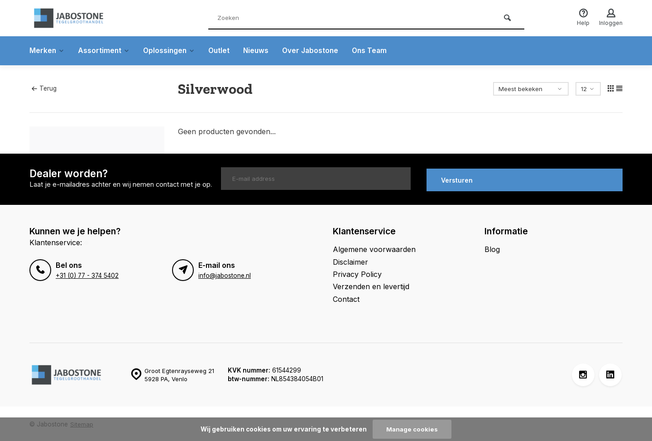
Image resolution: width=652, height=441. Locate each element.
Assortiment (105, 50)
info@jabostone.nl (224, 273)
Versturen (457, 179)
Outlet (223, 50)
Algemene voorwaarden (374, 247)
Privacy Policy (357, 272)
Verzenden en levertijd (371, 285)
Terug (44, 88)
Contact (346, 297)
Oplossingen (171, 50)
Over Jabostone (316, 50)
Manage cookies (412, 429)
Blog (492, 247)
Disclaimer (350, 260)
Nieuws (261, 50)
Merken (47, 50)
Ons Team (377, 50)
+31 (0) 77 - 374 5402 (87, 273)
